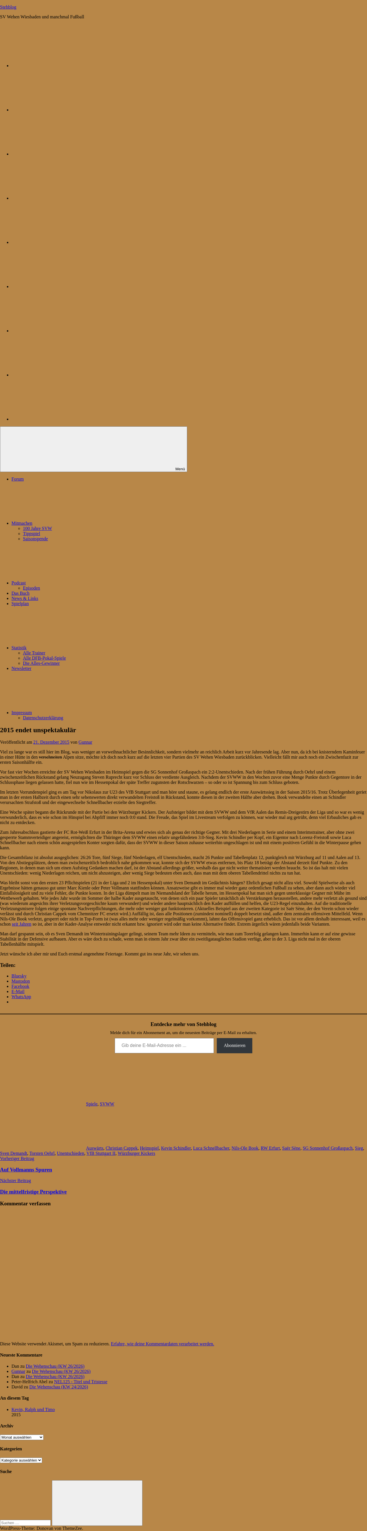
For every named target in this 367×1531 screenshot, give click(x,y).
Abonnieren (234, 1045)
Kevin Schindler (176, 1148)
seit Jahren (21, 924)
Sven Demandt (13, 1153)
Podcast (61, 582)
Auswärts (94, 1148)
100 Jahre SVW (37, 528)
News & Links (24, 598)
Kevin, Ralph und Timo (33, 1409)
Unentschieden (70, 1153)
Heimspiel (149, 1148)
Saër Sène (291, 1148)
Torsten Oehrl (41, 1153)
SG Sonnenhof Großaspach (328, 1148)
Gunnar (85, 742)
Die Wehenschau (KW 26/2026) (55, 1366)
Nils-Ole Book (245, 1148)
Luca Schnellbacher (211, 1148)
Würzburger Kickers (136, 1153)
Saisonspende (35, 538)
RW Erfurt (270, 1148)
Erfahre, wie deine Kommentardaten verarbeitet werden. (162, 1343)
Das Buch (20, 593)
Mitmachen (64, 523)
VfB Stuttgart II (100, 1153)
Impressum (64, 712)
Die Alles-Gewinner (41, 663)
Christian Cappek (122, 1148)
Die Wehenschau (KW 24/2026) (58, 1386)
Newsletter (21, 668)
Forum (17, 479)
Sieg (359, 1148)
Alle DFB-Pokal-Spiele (44, 658)
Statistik (61, 647)
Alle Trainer (34, 652)
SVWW (107, 1103)
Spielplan (20, 603)
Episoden (31, 588)
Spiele (91, 1103)
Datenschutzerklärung (43, 717)
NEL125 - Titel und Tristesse (81, 1381)
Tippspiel (31, 533)
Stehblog (8, 7)
